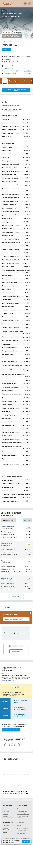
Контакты (19, 825)
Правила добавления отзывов (22, 817)
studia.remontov (8, 68)
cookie (14, 840)
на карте (28, 56)
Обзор (5, 81)
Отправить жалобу (21, 830)
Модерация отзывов (22, 833)
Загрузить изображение (23, 814)
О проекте (5, 808)
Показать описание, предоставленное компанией (16, 90)
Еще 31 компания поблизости (12, 36)
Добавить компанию (22, 811)
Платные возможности (8, 825)
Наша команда (6, 811)
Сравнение (18, 81)
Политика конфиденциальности (8, 817)
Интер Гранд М (6, 578)
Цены (11, 81)
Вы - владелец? (8, 41)
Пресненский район (10, 71)
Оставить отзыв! (16, 651)
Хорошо (26, 841)
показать (6, 49)
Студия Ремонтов (7, 526)
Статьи (19, 808)
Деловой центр (8, 73)
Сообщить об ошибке (22, 828)
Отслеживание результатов (6, 829)
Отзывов (17, 32)
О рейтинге (5, 814)
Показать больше (16, 596)
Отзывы (26, 81)
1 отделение (7, 59)
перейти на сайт (8, 66)
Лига (3, 561)
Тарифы (5, 832)
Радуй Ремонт (6, 544)
